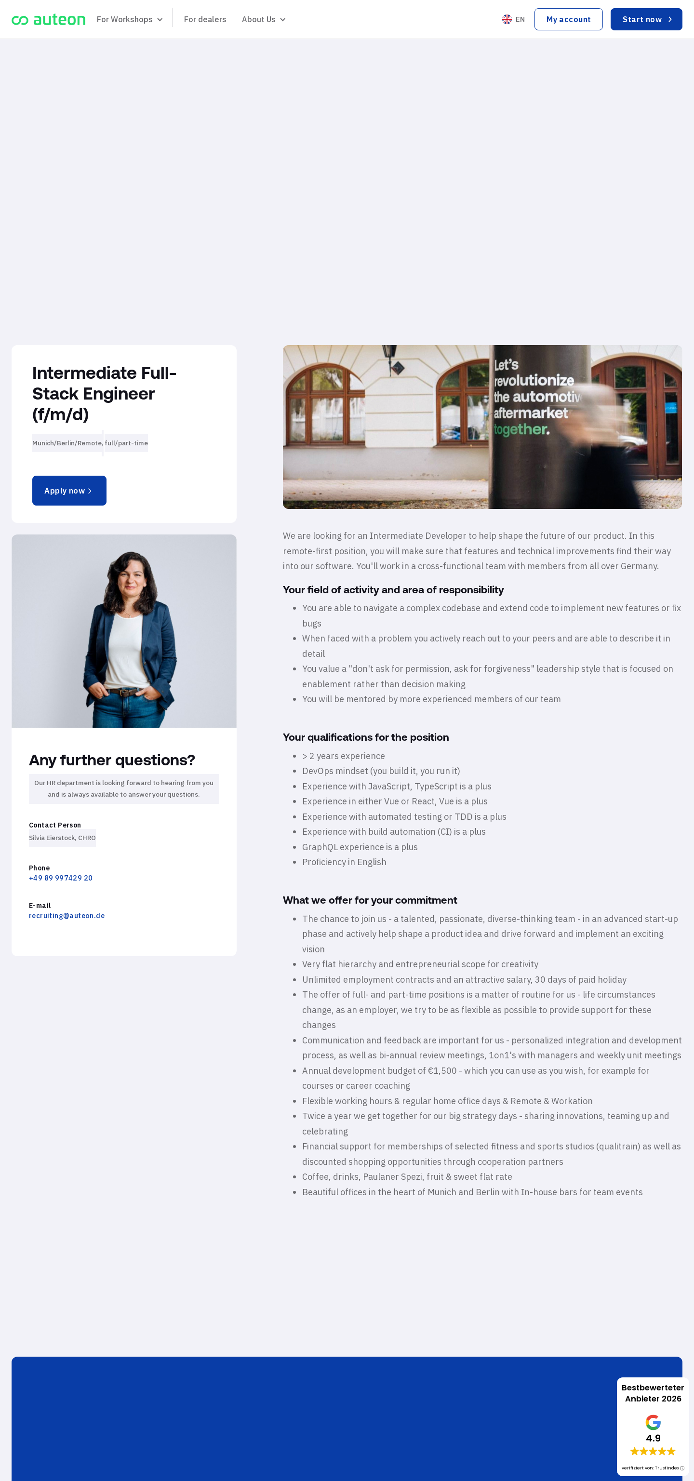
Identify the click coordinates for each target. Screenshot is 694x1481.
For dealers (205, 19)
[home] (48, 19)
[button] (128, 19)
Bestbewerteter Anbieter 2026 (653, 1393)
